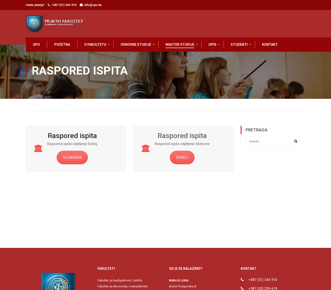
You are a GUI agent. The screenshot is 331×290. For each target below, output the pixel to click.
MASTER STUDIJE (180, 44)
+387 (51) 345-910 (64, 5)
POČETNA (62, 44)
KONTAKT (270, 44)
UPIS (212, 44)
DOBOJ (182, 159)
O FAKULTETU (95, 44)
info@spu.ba (92, 5)
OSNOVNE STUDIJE (136, 44)
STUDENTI (239, 44)
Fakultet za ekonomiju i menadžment (122, 288)
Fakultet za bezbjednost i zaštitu (119, 282)
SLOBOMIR (72, 159)
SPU (36, 44)
